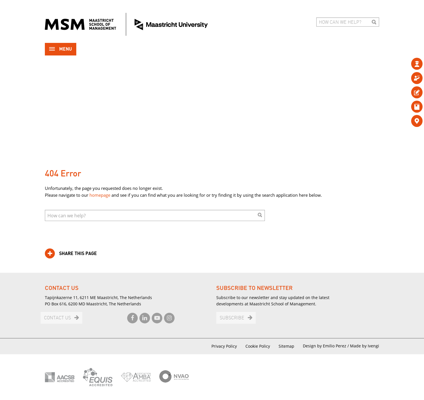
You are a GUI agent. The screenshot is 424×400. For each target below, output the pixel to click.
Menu (60, 50)
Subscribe (232, 318)
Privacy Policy (224, 346)
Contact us (57, 318)
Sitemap (286, 346)
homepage (99, 195)
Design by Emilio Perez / (326, 346)
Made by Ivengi (364, 346)
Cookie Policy (257, 346)
